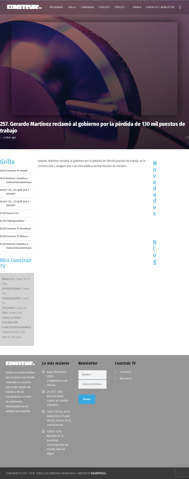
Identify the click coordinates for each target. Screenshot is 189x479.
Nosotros (126, 378)
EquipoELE (98, 473)
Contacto (125, 372)
